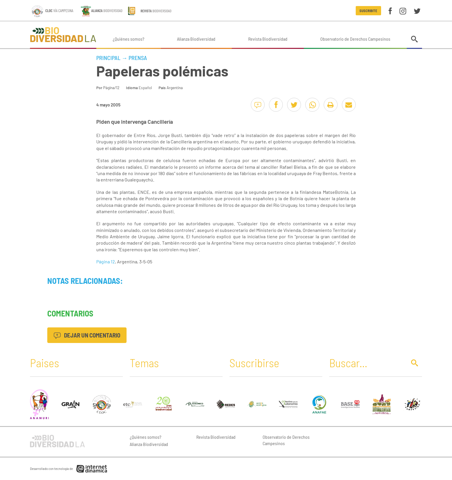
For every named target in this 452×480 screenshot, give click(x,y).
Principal (108, 57)
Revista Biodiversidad (267, 39)
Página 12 (105, 261)
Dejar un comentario (87, 335)
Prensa (138, 57)
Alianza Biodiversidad (196, 39)
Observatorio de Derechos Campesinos (355, 39)
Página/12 (111, 87)
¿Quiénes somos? (128, 39)
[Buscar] (366, 363)
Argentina (175, 87)
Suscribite (368, 10)
